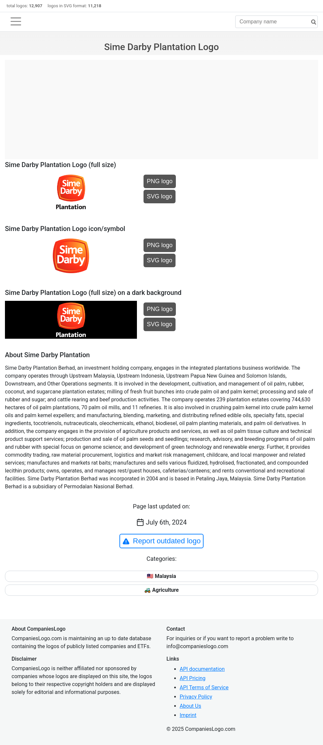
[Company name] (276, 21)
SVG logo (159, 196)
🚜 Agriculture (161, 590)
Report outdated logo (161, 541)
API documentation (202, 669)
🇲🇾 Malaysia (161, 576)
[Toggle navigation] (15, 21)
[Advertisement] (161, 106)
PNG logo (160, 181)
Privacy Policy (196, 697)
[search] (311, 22)
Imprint (188, 715)
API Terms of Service (204, 687)
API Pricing (193, 678)
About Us (190, 706)
